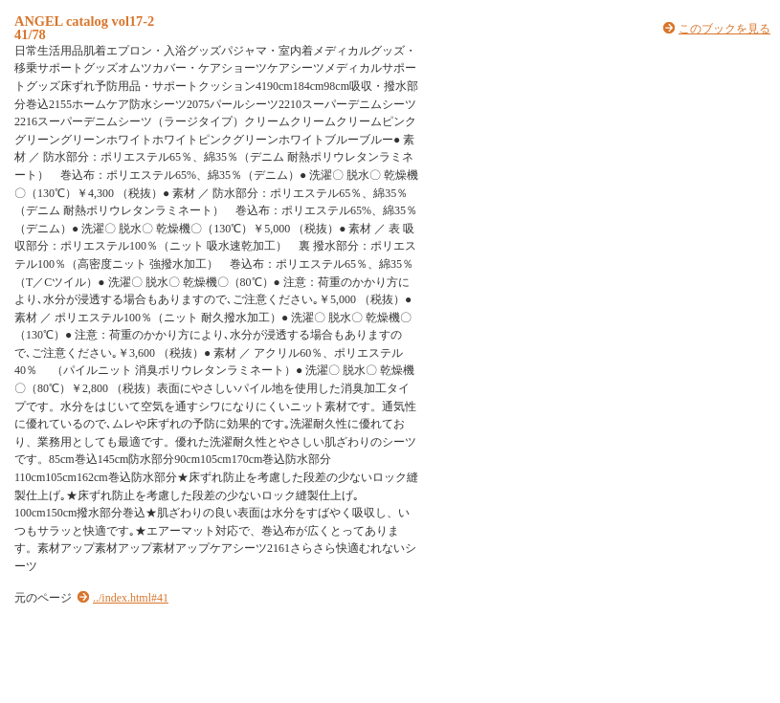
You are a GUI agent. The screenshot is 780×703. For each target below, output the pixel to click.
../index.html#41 (130, 597)
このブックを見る (724, 28)
